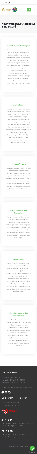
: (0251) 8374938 (19, 383)
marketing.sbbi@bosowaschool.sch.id (19, 387)
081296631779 (15, 377)
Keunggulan (5, 21)
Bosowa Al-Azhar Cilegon (10, 405)
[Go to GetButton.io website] (32, 452)
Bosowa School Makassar (10, 403)
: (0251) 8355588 (19, 380)
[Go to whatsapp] (32, 448)
